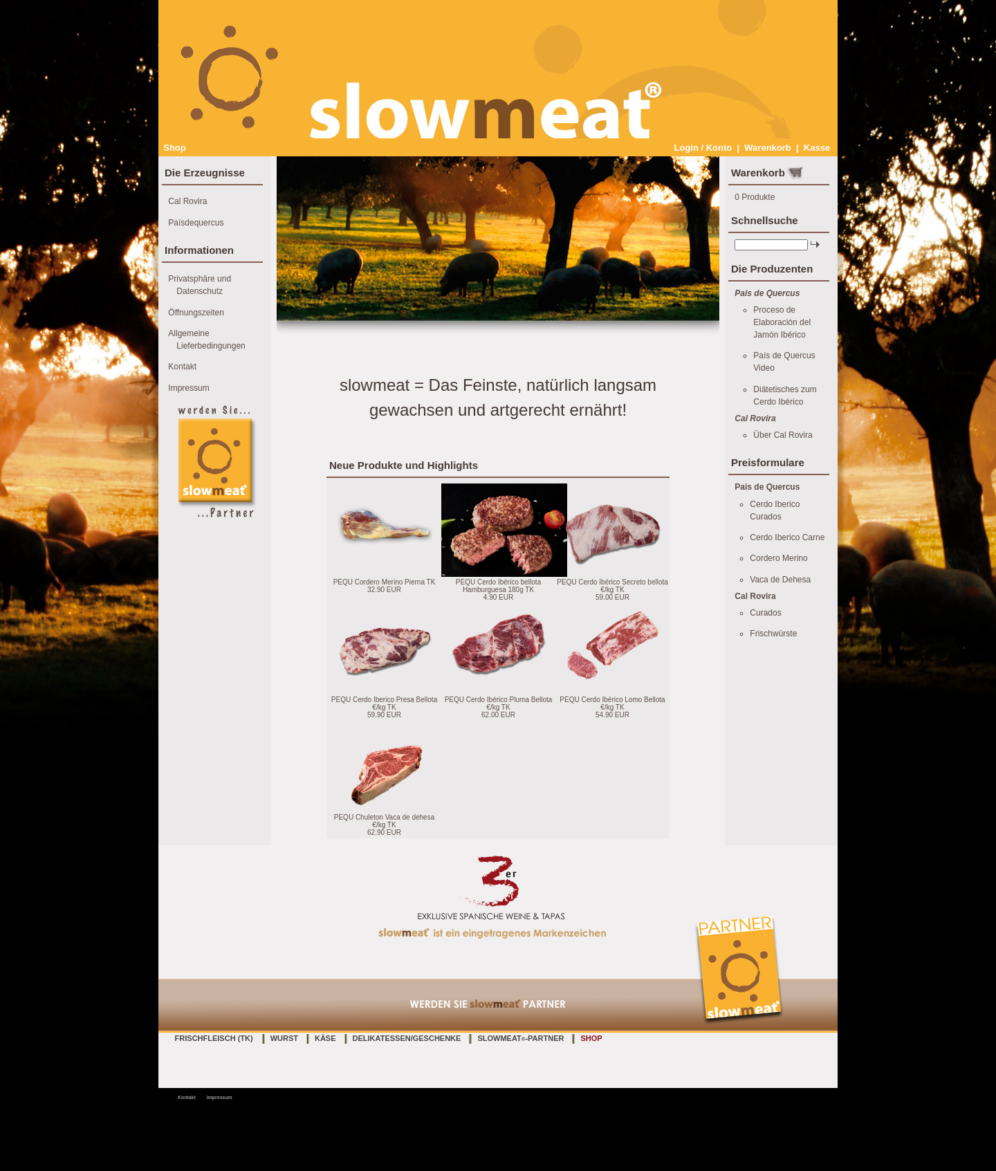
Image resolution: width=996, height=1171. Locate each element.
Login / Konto (703, 147)
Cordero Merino (778, 558)
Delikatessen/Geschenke (407, 1038)
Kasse (817, 147)
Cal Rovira (187, 201)
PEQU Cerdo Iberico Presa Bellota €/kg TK (384, 703)
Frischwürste (773, 633)
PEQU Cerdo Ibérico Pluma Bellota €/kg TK (499, 703)
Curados (765, 613)
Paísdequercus (195, 223)
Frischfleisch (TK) (214, 1038)
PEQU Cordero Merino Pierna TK (384, 582)
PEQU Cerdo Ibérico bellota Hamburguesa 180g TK (498, 585)
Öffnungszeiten (196, 312)
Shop (174, 147)
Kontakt (182, 366)
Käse (325, 1038)
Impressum (188, 388)
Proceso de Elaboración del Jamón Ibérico (782, 322)
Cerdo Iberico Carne (787, 537)
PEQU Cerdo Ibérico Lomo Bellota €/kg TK (612, 703)
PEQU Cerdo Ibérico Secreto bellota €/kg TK (612, 585)
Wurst (284, 1038)
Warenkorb (767, 147)
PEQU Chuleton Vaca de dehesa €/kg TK (384, 821)
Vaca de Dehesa (780, 579)
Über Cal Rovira (782, 435)
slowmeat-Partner (520, 1038)
